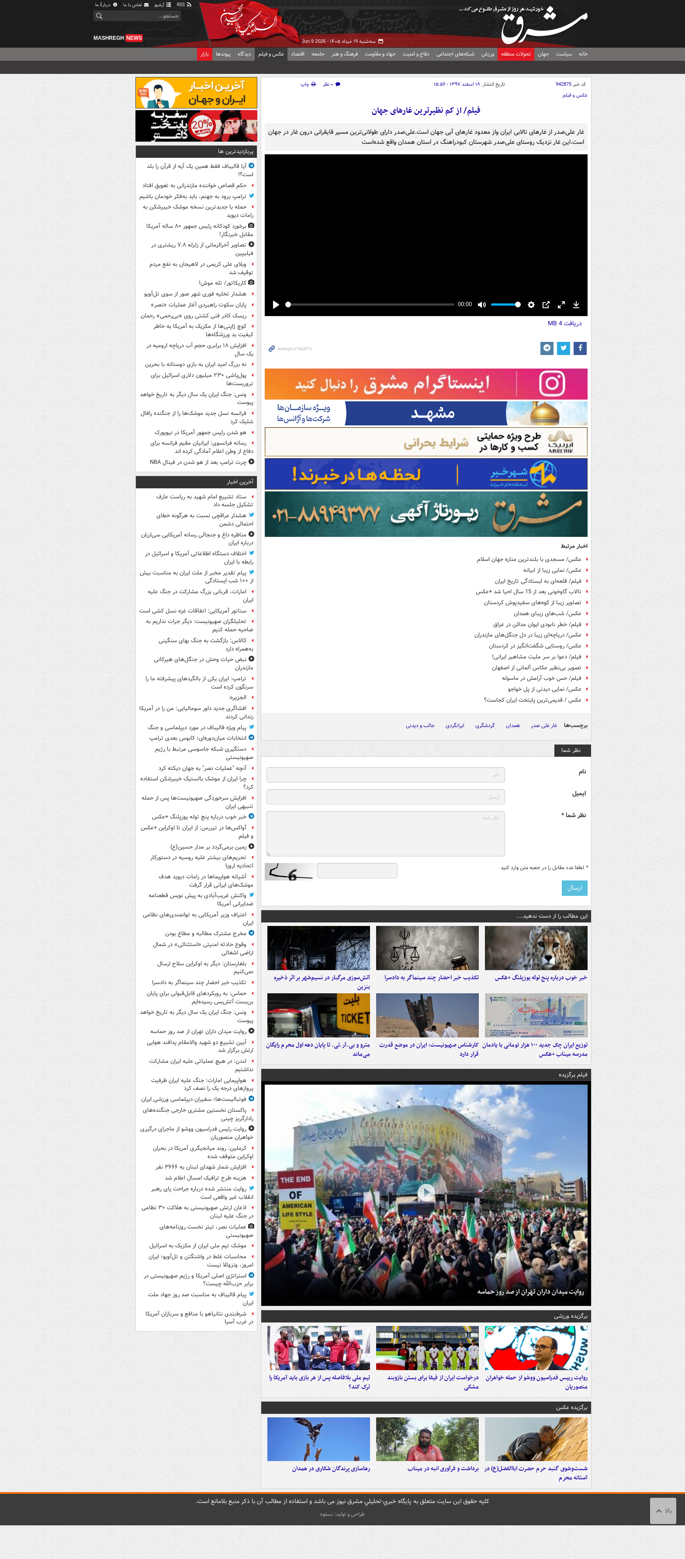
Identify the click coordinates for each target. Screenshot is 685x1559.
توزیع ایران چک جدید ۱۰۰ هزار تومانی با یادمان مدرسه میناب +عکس (535, 1066)
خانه (583, 54)
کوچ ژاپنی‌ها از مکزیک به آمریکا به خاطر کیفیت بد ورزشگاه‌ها (203, 330)
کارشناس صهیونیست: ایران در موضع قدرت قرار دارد (429, 1066)
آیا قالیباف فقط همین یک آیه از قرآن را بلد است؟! (200, 170)
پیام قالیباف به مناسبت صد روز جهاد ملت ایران (200, 1299)
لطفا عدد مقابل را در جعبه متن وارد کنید (544, 868)
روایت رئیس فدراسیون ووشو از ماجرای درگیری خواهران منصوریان (196, 1133)
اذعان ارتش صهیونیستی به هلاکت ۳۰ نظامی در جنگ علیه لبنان (197, 1212)
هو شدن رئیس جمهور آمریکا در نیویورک (200, 432)
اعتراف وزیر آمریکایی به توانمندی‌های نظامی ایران (198, 919)
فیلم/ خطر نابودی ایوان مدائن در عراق (537, 624)
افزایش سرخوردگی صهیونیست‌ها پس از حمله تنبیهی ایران (197, 802)
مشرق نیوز (526, 22)
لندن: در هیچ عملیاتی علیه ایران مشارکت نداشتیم (201, 1065)
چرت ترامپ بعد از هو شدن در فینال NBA (198, 462)
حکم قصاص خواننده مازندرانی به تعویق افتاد (194, 185)
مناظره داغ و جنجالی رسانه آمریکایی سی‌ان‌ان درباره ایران (197, 539)
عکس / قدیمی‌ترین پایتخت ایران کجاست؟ (532, 700)
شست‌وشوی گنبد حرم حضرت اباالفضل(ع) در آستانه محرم (536, 1507)
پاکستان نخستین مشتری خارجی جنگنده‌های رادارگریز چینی (198, 1114)
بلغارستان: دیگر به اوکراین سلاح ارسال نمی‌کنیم (205, 968)
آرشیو (163, 5)
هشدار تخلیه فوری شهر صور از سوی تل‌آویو (195, 294)
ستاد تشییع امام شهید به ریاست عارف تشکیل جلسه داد (204, 501)
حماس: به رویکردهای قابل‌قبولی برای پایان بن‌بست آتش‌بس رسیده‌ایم (200, 997)
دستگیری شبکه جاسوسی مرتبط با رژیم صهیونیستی (204, 753)
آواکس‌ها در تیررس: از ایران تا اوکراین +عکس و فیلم (197, 832)
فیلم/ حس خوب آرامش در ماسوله (541, 678)
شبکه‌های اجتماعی (455, 54)
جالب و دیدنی (420, 725)
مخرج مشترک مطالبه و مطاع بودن (205, 933)
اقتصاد (297, 54)
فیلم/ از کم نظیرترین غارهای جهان (426, 111)
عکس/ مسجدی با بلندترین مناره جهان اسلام (529, 559)
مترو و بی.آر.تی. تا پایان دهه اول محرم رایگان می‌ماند (318, 1066)
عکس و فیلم (271, 54)
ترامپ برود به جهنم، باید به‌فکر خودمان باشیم (192, 196)
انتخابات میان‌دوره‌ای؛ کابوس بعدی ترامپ (197, 738)
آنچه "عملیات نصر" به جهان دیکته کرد (202, 768)
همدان (513, 725)
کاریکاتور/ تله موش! (222, 283)
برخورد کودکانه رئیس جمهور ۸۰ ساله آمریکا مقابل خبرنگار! (199, 230)
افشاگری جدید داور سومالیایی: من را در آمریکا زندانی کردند (196, 712)
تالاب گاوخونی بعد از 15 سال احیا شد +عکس (528, 592)
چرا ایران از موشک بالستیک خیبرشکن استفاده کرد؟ (196, 783)
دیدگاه (244, 54)
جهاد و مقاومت (380, 54)
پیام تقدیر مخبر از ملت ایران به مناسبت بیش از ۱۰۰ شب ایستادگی (196, 577)
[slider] (369, 304)
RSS (184, 5)
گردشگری (485, 725)
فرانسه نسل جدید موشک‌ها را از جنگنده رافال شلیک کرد (197, 417)
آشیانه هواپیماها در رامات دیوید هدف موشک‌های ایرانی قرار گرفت (206, 881)
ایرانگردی (455, 725)
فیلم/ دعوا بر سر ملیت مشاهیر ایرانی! (536, 657)
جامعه (318, 54)
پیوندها (223, 54)
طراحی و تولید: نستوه (342, 1548)
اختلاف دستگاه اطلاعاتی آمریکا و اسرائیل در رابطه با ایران (199, 558)
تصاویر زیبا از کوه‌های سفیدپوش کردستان (532, 603)
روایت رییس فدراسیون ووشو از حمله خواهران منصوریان (537, 1407)
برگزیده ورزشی (571, 1333)
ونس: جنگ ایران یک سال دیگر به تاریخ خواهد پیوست (196, 398)
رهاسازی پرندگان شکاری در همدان (331, 1502)
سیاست (564, 54)
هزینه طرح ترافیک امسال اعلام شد (205, 1178)
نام (582, 771)
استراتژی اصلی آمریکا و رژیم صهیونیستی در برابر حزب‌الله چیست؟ (198, 1280)
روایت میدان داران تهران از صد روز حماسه (530, 1308)
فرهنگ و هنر (345, 54)
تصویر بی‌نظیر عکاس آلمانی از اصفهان (536, 668)
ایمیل (579, 793)
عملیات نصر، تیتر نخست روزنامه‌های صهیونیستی (206, 1231)
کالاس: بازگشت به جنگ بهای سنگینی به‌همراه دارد (206, 645)
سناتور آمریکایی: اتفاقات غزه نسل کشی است (192, 611)
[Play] (276, 305)
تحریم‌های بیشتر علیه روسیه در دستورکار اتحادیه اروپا (201, 861)
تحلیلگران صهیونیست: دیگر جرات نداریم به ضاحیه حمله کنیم (199, 625)
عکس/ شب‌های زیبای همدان (547, 613)
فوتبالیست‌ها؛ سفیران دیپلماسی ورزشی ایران (193, 1099)
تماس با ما (136, 5)
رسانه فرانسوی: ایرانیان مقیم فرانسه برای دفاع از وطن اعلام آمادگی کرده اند (201, 447)
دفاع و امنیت (416, 54)
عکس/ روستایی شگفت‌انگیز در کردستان (535, 646)
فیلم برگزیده (573, 1091)
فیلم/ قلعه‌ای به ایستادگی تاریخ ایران (538, 581)
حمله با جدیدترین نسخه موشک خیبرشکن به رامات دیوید (198, 211)
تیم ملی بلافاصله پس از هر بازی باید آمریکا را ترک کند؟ (319, 1407)
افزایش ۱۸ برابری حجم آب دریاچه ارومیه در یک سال (199, 349)
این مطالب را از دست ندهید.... (552, 916)
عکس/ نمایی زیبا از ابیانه (552, 570)
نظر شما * (573, 815)
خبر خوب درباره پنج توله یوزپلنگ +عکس (541, 986)
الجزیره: (237, 697)
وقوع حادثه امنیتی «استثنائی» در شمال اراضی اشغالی (203, 948)
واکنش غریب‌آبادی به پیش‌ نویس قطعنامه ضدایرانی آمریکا (201, 899)
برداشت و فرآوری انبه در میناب (443, 1502)
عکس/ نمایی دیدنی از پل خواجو (544, 689)
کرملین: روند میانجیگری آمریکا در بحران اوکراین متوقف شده (203, 1152)
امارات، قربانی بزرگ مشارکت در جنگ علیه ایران (200, 596)
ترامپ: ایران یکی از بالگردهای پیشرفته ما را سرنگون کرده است (199, 683)
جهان (543, 54)
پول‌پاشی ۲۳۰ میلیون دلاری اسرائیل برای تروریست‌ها (202, 379)
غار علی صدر (544, 725)
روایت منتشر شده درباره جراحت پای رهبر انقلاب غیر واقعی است (202, 1193)
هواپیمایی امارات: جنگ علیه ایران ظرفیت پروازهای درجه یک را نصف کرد (202, 1084)
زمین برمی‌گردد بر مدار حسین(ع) (208, 847)
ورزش (487, 54)
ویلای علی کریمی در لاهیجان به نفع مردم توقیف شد (201, 268)
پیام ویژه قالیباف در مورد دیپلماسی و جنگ (197, 728)
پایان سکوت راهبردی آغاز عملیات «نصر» (198, 305)
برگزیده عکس (572, 1432)
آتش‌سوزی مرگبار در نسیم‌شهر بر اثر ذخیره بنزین (322, 990)
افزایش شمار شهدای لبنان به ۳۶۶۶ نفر (201, 1167)
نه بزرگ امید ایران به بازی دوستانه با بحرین (195, 364)
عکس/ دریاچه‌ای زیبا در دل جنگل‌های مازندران (527, 635)
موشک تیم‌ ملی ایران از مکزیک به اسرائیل (197, 1246)
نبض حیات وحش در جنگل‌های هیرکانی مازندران (203, 663)
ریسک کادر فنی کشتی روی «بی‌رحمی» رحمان (193, 316)
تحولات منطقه (516, 54)
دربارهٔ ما (106, 5)
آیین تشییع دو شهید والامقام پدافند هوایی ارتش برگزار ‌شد (200, 1046)
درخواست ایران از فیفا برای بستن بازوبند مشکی (433, 1407)
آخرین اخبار (240, 482)
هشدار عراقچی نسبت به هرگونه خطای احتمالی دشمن (204, 520)
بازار (205, 54)
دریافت (565, 323)
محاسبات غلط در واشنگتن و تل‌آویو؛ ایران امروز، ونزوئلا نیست (201, 1261)
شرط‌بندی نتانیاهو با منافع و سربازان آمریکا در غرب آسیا (199, 1318)
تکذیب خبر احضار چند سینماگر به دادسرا (431, 986)
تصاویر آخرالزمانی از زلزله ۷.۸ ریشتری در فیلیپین (202, 249)
